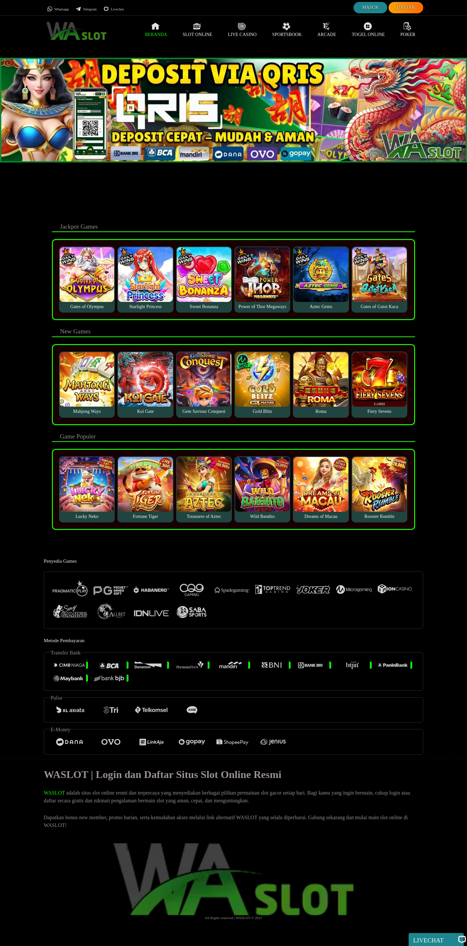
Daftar (406, 7)
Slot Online (197, 29)
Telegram (86, 9)
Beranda (156, 29)
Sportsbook (287, 29)
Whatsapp (58, 9)
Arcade (326, 29)
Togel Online (368, 29)
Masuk (370, 7)
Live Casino (242, 29)
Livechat (113, 9)
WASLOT (54, 793)
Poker (408, 29)
